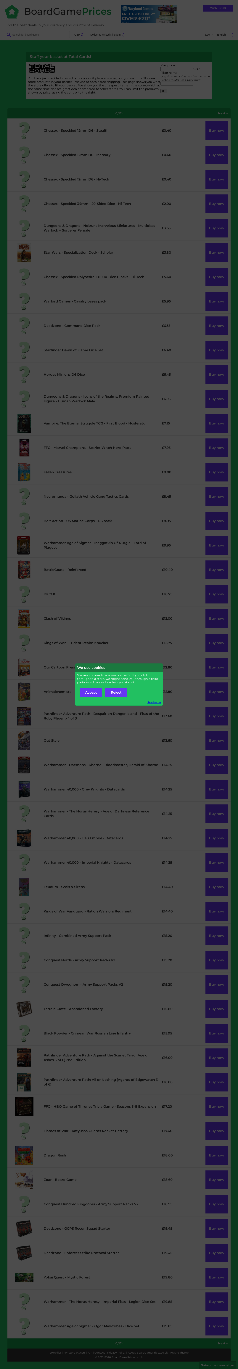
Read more (154, 702)
